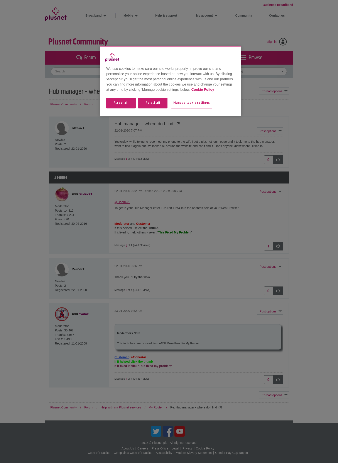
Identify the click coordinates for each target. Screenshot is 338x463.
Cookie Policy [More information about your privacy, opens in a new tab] (202, 89)
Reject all (152, 103)
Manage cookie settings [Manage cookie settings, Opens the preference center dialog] (191, 103)
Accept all (121, 103)
